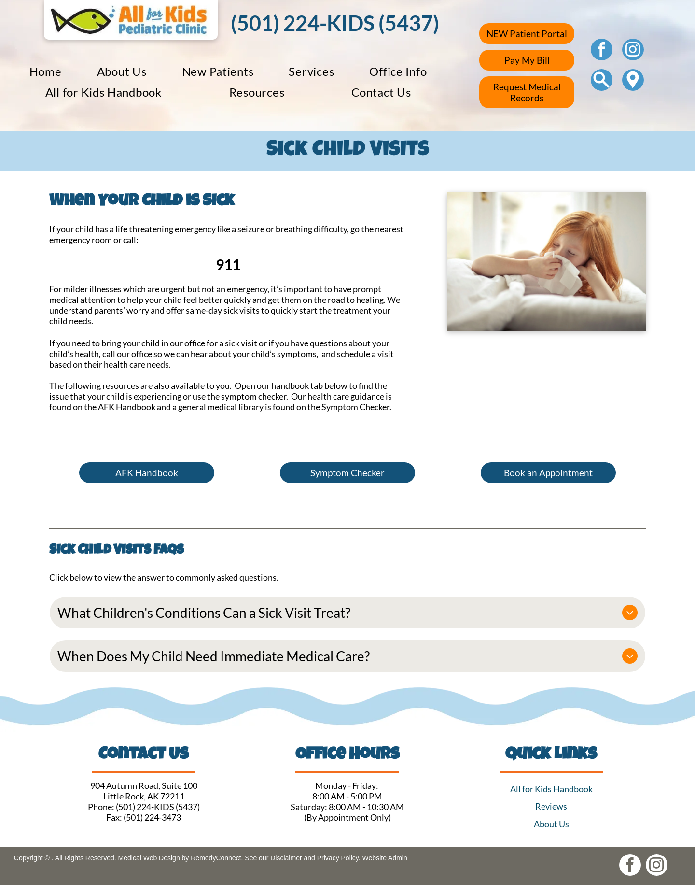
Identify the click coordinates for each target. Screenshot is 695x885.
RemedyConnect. (217, 858)
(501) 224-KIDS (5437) (158, 806)
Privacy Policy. (339, 858)
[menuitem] (45, 71)
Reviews (551, 806)
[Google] (633, 81)
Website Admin (384, 858)
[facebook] (601, 51)
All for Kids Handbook (551, 789)
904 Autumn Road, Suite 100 (143, 785)
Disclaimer (286, 858)
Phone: (101, 806)
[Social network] (601, 81)
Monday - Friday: (347, 785)
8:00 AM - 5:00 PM (347, 796)
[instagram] (633, 51)
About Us (551, 823)
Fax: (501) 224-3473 (143, 817)
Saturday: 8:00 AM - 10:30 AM (347, 806)
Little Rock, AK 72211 (143, 796)
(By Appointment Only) (347, 817)
